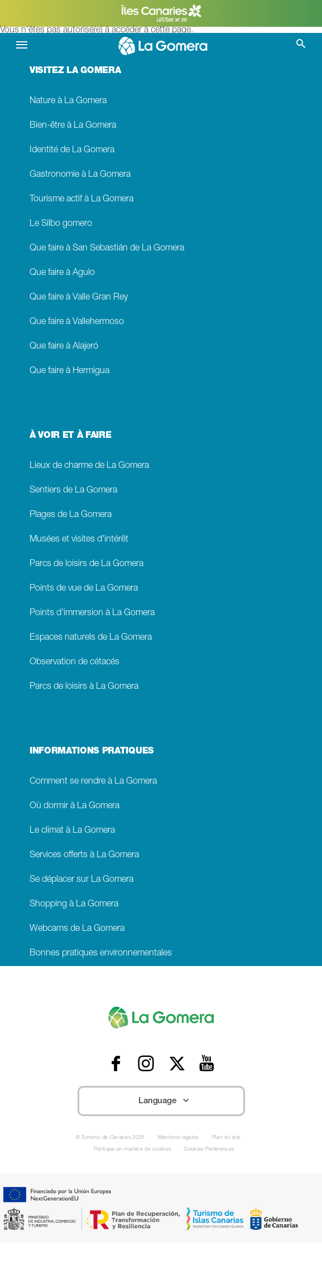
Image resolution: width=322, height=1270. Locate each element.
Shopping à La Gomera (74, 904)
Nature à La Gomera (68, 101)
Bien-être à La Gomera (73, 126)
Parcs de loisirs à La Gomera (84, 687)
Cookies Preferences (209, 1149)
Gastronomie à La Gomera (80, 175)
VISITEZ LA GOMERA (75, 71)
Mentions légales (178, 1138)
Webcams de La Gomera (77, 929)
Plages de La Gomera (71, 515)
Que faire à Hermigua (69, 371)
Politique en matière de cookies (132, 1149)
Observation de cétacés (74, 662)
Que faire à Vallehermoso (77, 322)
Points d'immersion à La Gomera (92, 613)
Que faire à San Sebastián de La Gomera (107, 248)
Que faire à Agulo (62, 273)
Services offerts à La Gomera (84, 855)
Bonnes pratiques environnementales (101, 953)
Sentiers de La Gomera (73, 490)
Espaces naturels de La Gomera (91, 638)
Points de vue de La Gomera (84, 588)
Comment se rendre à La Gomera (93, 781)
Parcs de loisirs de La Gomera (86, 564)
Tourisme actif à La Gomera (81, 199)
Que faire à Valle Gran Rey (79, 297)
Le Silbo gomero (61, 224)
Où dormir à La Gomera (74, 806)
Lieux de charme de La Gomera (89, 466)
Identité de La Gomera (72, 150)
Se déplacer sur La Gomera (81, 880)
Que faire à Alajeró (64, 346)
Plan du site (226, 1138)
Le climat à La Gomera (72, 831)
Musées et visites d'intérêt (79, 539)
